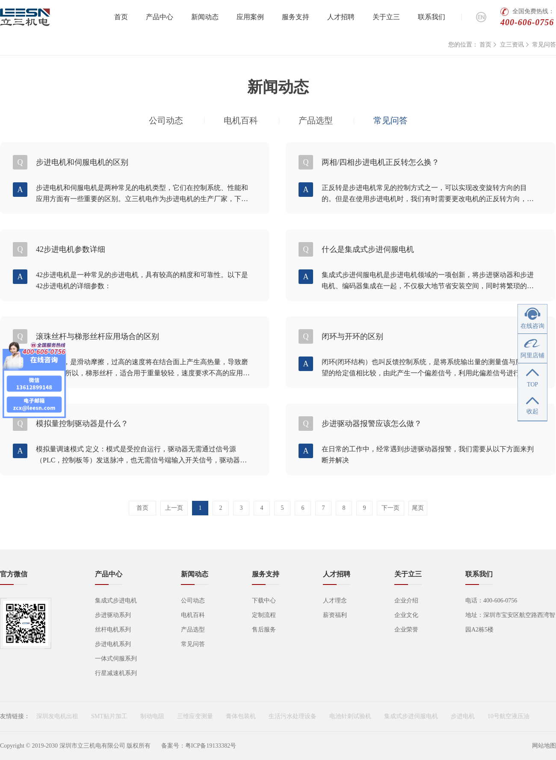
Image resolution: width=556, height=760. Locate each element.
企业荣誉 (406, 629)
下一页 (390, 508)
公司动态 (166, 120)
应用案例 (250, 16)
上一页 (174, 508)
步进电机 (463, 716)
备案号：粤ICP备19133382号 (199, 745)
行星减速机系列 (116, 673)
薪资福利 (335, 615)
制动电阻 (152, 716)
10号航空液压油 (508, 716)
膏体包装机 (241, 716)
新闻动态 (205, 16)
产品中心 (159, 16)
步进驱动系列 (113, 615)
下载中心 (264, 600)
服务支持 (295, 16)
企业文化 (406, 615)
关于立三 (386, 16)
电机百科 (241, 120)
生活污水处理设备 (292, 716)
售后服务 (264, 629)
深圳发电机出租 (57, 716)
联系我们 (431, 16)
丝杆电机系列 (113, 629)
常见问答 (544, 44)
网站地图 (544, 745)
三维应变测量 (195, 716)
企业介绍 (406, 600)
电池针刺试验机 (350, 716)
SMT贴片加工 (109, 716)
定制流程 (264, 615)
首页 (121, 16)
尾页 (418, 508)
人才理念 (335, 600)
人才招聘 (341, 16)
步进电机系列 (113, 644)
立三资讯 (512, 44)
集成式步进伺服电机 (411, 716)
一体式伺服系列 (116, 658)
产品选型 (316, 120)
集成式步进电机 (116, 600)
